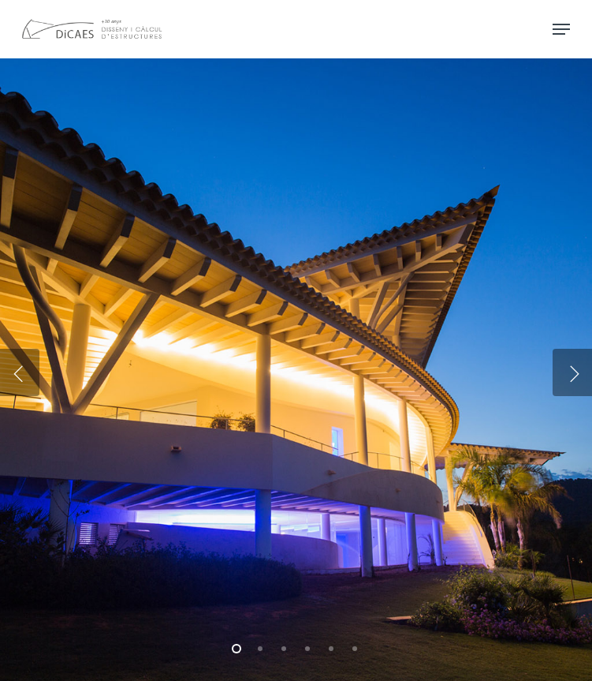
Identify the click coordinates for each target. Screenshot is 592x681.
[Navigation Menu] (561, 29)
